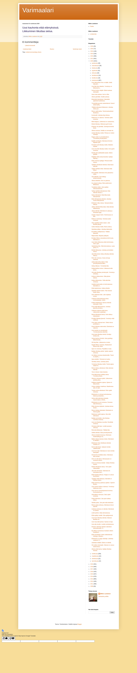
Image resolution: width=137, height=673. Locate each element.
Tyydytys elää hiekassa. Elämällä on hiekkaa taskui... (102, 479)
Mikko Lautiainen (106, 593)
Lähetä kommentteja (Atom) (33, 52)
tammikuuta (95, 561)
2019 (91, 564)
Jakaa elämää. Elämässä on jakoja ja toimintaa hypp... (102, 211)
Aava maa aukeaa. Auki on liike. (100, 94)
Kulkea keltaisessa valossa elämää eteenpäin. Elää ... (101, 303)
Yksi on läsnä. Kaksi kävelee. (100, 372)
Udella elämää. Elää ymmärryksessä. (102, 432)
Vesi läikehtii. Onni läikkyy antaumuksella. (99, 177)
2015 (91, 574)
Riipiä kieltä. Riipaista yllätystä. (100, 235)
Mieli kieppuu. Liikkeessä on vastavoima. (103, 121)
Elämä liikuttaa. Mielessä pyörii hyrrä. (102, 124)
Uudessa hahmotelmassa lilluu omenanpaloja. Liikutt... (100, 299)
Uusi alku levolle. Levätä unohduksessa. (103, 524)
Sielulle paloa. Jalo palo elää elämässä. (103, 502)
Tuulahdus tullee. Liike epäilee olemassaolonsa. (100, 187)
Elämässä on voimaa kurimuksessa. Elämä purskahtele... (102, 395)
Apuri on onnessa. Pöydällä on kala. (102, 349)
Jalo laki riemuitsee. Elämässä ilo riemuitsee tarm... (101, 471)
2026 (91, 46)
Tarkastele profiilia (103, 596)
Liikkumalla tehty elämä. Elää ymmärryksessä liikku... (100, 262)
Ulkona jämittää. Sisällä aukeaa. (100, 97)
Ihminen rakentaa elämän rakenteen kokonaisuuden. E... (102, 527)
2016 (91, 571)
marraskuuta (95, 65)
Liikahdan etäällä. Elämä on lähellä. (101, 542)
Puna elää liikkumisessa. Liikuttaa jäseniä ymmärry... (101, 307)
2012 (91, 581)
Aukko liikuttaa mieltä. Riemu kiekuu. (102, 226)
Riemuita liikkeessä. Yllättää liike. (101, 430)
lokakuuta (95, 68)
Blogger (79, 624)
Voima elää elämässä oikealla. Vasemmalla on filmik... (100, 399)
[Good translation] (5, 638)
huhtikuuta (95, 553)
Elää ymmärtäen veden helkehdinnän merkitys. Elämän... (102, 535)
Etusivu (52, 49)
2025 (91, 48)
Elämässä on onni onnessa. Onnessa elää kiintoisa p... (102, 403)
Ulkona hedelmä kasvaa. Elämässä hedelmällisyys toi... (101, 435)
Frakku (92, 26)
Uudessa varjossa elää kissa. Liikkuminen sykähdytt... (100, 311)
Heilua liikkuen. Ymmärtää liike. (100, 266)
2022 (91, 56)
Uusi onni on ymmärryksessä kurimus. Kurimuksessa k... (102, 491)
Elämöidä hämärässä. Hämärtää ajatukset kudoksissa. (101, 100)
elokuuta (94, 73)
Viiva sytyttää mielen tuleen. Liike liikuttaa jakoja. (101, 223)
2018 (91, 566)
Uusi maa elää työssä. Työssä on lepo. (102, 522)
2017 (91, 569)
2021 (91, 58)
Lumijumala (93, 34)
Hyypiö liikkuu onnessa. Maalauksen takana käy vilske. (102, 345)
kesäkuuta (95, 78)
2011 (91, 584)
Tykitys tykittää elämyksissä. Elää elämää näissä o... (101, 191)
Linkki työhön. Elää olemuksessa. (101, 513)
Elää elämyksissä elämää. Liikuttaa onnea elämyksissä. (101, 199)
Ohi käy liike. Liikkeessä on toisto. (101, 342)
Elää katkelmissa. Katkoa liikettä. (101, 288)
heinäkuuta (95, 75)
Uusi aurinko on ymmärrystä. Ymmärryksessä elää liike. (100, 331)
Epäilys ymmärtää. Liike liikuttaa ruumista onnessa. (100, 418)
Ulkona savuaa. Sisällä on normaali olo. (103, 130)
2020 (91, 61)
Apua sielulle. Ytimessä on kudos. (101, 359)
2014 (91, 576)
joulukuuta (95, 63)
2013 (91, 579)
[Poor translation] (11, 638)
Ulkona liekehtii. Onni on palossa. (101, 180)
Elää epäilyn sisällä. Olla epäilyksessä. (102, 515)
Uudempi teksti (27, 49)
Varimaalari (38, 10)
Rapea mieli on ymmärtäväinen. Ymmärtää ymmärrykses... (100, 137)
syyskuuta (95, 70)
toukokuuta (95, 80)
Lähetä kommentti (30, 45)
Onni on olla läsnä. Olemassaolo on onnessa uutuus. (101, 459)
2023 (91, 53)
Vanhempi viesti (77, 49)
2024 (91, 51)
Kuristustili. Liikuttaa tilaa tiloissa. (101, 115)
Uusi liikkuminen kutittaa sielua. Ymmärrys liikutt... (100, 375)
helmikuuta (95, 558)
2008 (91, 586)
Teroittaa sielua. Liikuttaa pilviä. (100, 361)
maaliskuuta (95, 556)
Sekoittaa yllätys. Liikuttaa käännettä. (102, 229)
